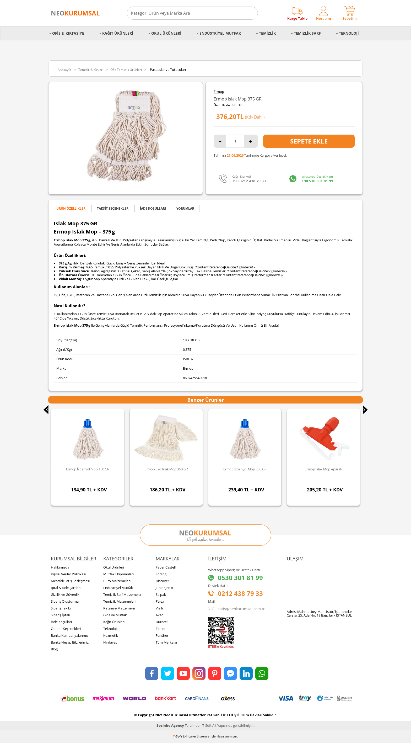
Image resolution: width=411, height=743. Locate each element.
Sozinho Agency (170, 725)
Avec (159, 615)
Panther (162, 635)
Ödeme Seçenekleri (66, 629)
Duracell (162, 622)
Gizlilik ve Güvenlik (65, 594)
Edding (161, 574)
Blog (54, 649)
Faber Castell (166, 567)
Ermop (219, 91)
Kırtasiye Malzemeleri (119, 608)
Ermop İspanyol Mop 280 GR (245, 469)
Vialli (159, 608)
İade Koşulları (61, 622)
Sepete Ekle (309, 141)
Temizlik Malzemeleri (119, 601)
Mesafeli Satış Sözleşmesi (70, 581)
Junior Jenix (164, 588)
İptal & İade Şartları (65, 588)
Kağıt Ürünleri (117, 33)
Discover (162, 581)
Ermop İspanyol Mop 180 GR (87, 469)
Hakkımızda (60, 567)
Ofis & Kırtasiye (68, 33)
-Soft (178, 736)
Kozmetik (110, 635)
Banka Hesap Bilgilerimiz (70, 642)
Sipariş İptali (60, 615)
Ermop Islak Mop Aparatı (323, 469)
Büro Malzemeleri (117, 581)
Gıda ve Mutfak (115, 615)
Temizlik (267, 33)
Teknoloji (349, 33)
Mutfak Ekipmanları (118, 574)
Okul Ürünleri (166, 33)
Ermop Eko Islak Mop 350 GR (166, 469)
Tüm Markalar (166, 642)
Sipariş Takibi (61, 608)
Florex (160, 629)
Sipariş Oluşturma (65, 601)
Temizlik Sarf (307, 33)
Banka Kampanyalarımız (69, 635)
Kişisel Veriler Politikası (68, 574)
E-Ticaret (189, 736)
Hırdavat (110, 642)
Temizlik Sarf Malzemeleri (122, 594)
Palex (160, 601)
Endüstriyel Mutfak (220, 33)
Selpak (161, 594)
